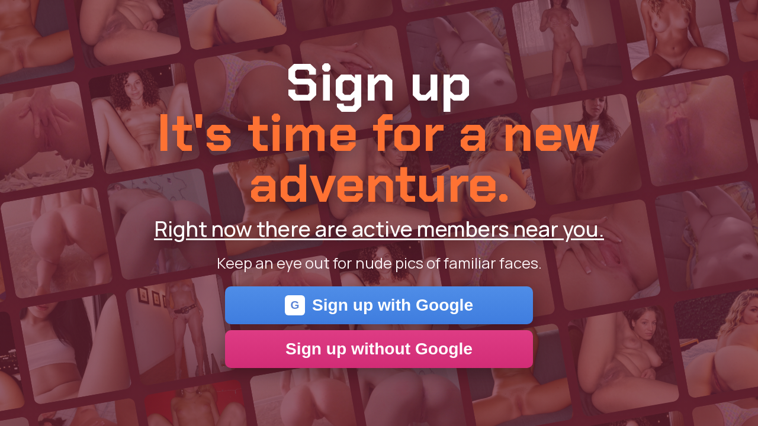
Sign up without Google (379, 349)
